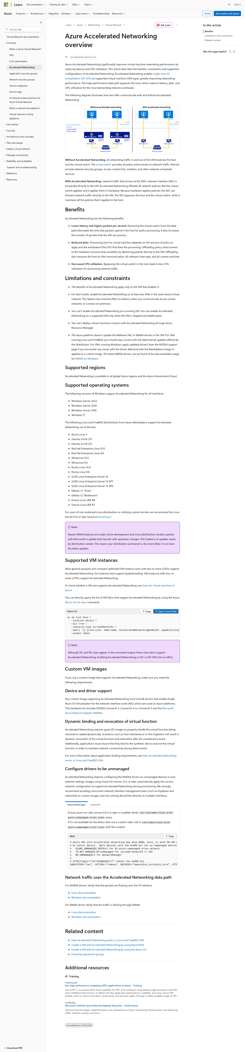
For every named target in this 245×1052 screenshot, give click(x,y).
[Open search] (229, 5)
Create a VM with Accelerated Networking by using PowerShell (107, 944)
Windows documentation (86, 897)
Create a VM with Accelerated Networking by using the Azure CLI (109, 949)
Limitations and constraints (218, 35)
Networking (94, 24)
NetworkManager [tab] (76, 804)
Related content (213, 40)
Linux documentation (83, 892)
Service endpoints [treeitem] (18, 85)
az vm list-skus (77, 602)
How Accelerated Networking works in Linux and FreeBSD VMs (107, 940)
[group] (122, 625)
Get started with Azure (227, 13)
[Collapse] (40, 22)
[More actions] (177, 25)
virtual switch (103, 164)
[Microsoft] (6, 4)
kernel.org (103, 516)
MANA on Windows (86, 358)
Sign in (237, 4)
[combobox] (23, 29)
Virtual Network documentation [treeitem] (23, 36)
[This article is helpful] (230, 52)
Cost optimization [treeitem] (18, 61)
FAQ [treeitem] (11, 55)
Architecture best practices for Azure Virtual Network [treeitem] (24, 100)
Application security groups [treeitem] (23, 73)
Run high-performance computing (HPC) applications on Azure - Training (103, 985)
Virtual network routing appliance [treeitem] (21, 116)
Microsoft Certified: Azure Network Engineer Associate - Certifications (101, 1005)
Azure (80, 24)
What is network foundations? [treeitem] (24, 108)
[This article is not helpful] (234, 52)
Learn (68, 24)
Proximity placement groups (87, 954)
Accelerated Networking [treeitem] (22, 67)
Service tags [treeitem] (15, 91)
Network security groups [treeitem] (22, 79)
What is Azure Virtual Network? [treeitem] (25, 49)
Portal (207, 13)
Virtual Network (113, 24)
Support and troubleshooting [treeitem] (22, 167)
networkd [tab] (95, 804)
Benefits (209, 31)
